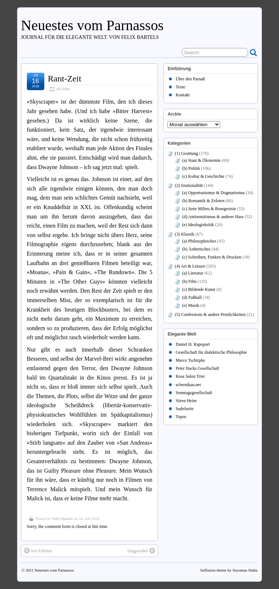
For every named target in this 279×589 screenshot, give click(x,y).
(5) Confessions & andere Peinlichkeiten (210, 314)
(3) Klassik (184, 234)
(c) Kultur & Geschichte (203, 176)
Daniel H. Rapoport (192, 344)
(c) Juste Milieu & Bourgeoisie (209, 208)
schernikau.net (188, 384)
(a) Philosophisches (199, 241)
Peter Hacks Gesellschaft (197, 368)
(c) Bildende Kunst (198, 289)
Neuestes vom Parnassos (92, 25)
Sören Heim (186, 400)
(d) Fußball (192, 297)
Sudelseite (184, 408)
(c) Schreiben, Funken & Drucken (211, 257)
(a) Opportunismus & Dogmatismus (213, 192)
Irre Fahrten (38, 550)
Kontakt (182, 94)
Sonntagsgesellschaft (193, 392)
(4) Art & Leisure (190, 266)
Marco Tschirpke (190, 360)
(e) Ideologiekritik (198, 224)
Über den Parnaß (190, 78)
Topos (180, 416)
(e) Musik (190, 305)
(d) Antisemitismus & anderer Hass (212, 216)
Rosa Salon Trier (190, 376)
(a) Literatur (192, 273)
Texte (180, 86)
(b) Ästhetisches (196, 249)
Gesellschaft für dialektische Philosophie (211, 352)
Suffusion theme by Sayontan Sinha (228, 570)
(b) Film (63, 89)
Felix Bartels (62, 518)
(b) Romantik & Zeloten (203, 200)
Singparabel (141, 550)
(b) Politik (191, 168)
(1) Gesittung (186, 153)
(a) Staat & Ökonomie (201, 160)
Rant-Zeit (64, 78)
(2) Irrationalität (189, 185)
